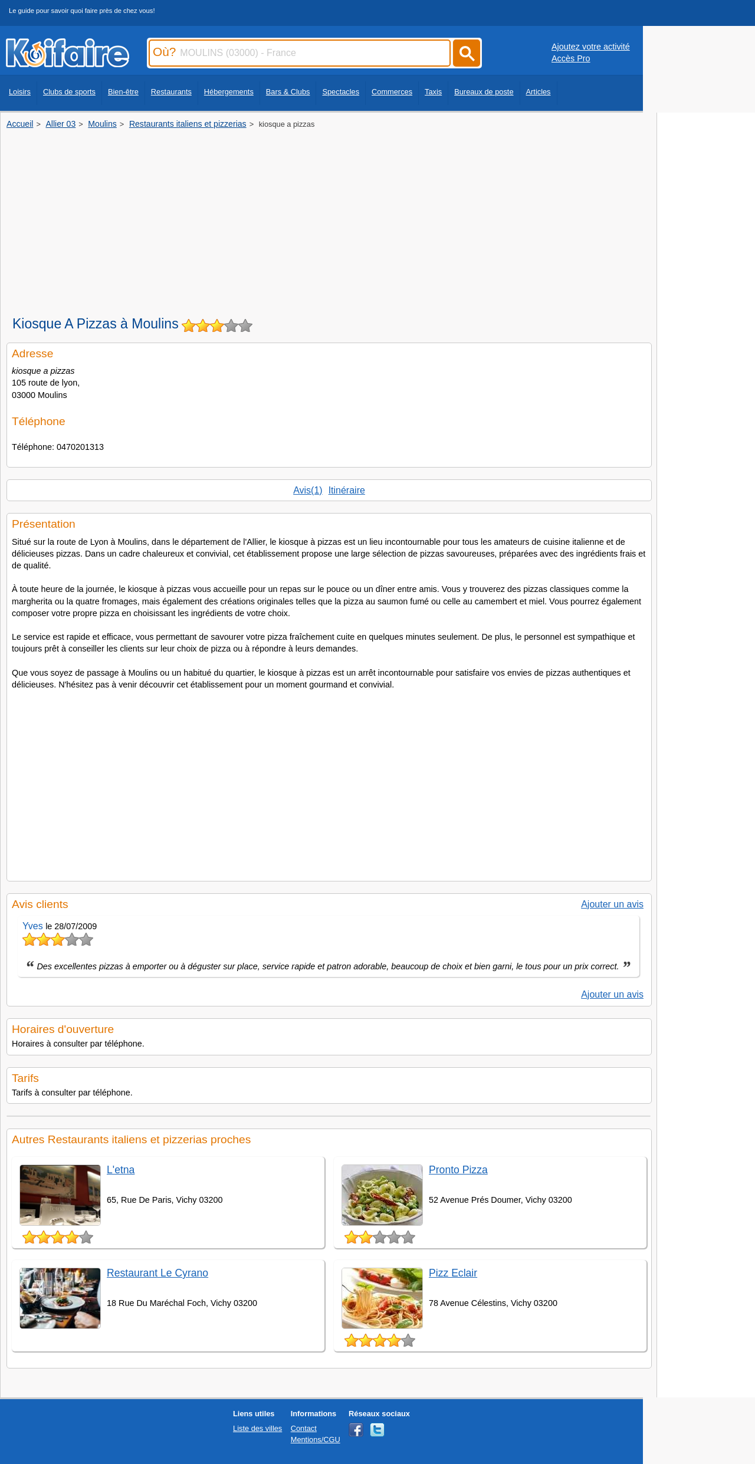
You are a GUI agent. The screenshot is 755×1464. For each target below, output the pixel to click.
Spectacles (340, 91)
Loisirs (20, 91)
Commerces (392, 91)
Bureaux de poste (483, 91)
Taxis (433, 91)
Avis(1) (308, 490)
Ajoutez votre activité (591, 46)
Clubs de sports (69, 91)
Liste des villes (257, 1428)
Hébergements (229, 91)
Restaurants (171, 91)
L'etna (120, 1170)
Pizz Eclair (453, 1273)
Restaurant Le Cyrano (157, 1273)
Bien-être (123, 91)
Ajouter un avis (612, 904)
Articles (538, 91)
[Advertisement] (328, 218)
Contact (304, 1428)
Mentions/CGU (315, 1439)
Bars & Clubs (288, 91)
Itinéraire (347, 490)
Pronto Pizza (458, 1170)
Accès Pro (571, 58)
